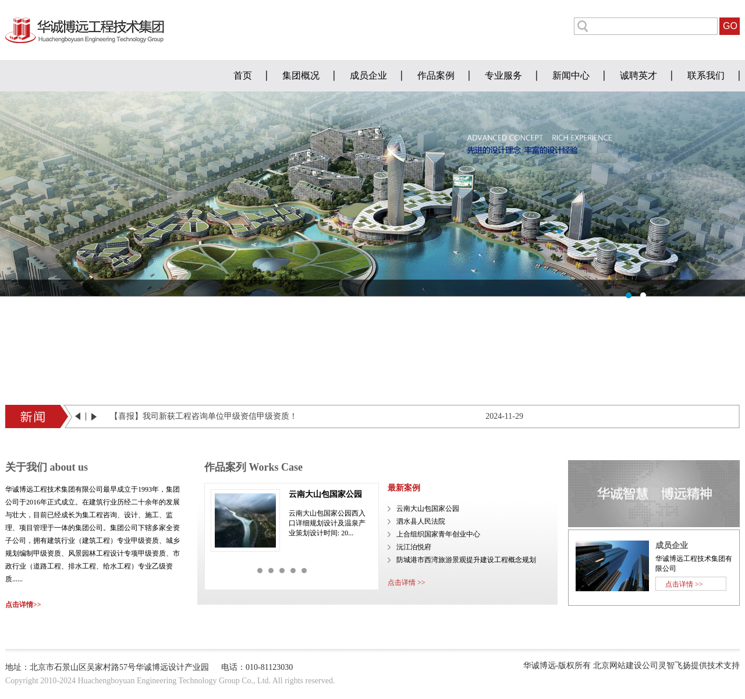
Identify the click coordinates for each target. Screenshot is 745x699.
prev (80, 416)
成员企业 (368, 75)
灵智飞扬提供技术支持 (699, 665)
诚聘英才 (638, 75)
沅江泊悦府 (413, 547)
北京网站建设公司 (625, 665)
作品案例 (436, 75)
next (94, 416)
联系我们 (706, 75)
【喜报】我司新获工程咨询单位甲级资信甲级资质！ (203, 416)
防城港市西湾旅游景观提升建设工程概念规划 (466, 560)
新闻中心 (571, 75)
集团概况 (301, 75)
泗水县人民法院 (420, 521)
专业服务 (503, 75)
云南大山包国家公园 (325, 494)
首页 (242, 75)
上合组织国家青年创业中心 (438, 534)
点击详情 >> (406, 582)
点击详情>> (23, 605)
